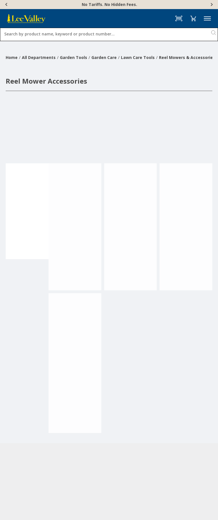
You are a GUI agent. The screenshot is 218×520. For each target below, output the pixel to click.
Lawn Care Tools (138, 57)
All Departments (39, 57)
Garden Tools (73, 57)
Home (12, 57)
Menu (207, 18)
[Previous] (7, 5)
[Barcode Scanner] (179, 18)
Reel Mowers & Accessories (187, 57)
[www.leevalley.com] (26, 18)
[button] (193, 18)
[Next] (211, 5)
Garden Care (104, 57)
